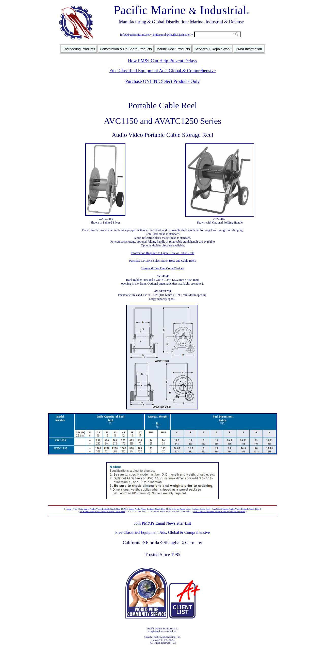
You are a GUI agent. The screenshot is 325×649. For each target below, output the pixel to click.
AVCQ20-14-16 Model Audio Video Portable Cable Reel (219, 511)
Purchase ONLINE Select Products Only (162, 81)
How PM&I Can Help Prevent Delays (162, 60)
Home (68, 509)
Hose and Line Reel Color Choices (162, 268)
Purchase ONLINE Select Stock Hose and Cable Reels (162, 260)
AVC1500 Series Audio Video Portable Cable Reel (236, 509)
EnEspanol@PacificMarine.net (171, 34)
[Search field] (217, 34)
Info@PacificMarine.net (135, 34)
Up (75, 509)
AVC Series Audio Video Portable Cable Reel (189, 509)
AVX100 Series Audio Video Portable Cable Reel (102, 511)
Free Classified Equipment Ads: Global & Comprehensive (162, 70)
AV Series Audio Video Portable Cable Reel (100, 509)
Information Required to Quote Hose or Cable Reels (162, 253)
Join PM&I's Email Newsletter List (162, 523)
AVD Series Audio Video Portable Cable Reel (144, 509)
